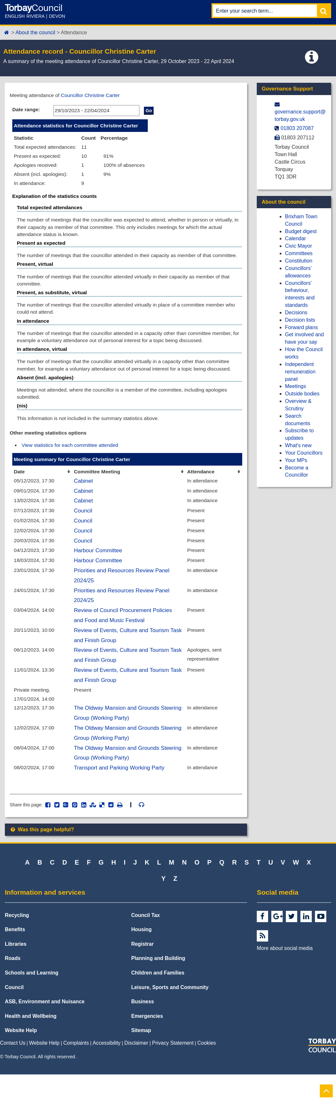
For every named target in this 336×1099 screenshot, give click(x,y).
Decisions (296, 312)
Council (83, 527)
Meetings (295, 386)
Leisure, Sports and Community (170, 1012)
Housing (141, 954)
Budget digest (301, 231)
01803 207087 (297, 128)
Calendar (295, 238)
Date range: (26, 110)
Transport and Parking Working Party (120, 792)
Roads (12, 983)
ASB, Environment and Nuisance (44, 1026)
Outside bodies (302, 393)
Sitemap (141, 1055)
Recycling (17, 940)
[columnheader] (42, 487)
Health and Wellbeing (31, 1040)
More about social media (284, 972)
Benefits (15, 954)
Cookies (206, 1067)
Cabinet (84, 497)
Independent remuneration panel (300, 371)
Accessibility (107, 1067)
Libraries (16, 968)
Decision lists (300, 320)
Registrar (142, 968)
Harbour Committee (99, 568)
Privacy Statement (172, 1067)
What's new (298, 445)
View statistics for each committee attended (71, 460)
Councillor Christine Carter (92, 95)
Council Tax (145, 940)
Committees (298, 253)
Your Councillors (303, 453)
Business (142, 1026)
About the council (35, 32)
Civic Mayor (298, 246)
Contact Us (12, 1067)
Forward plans (301, 327)
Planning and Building (158, 983)
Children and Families (157, 997)
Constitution (298, 261)
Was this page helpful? (42, 854)
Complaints (76, 1067)
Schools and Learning (31, 997)
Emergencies (147, 1040)
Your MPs (296, 460)
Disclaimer (136, 1067)
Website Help (21, 1055)
